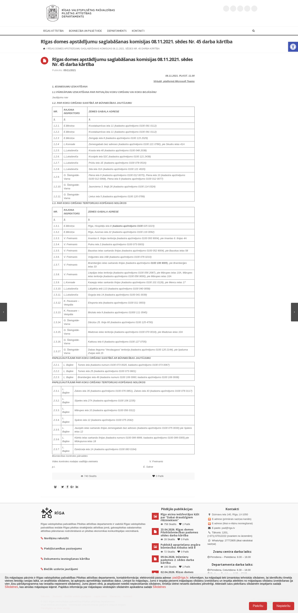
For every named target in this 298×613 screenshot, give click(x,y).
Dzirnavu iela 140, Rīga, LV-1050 (230, 514)
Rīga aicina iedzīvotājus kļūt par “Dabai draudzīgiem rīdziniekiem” (180, 517)
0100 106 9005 (159, 263)
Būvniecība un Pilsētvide (85, 30)
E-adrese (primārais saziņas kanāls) (231, 519)
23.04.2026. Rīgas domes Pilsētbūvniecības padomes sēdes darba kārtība (179, 532)
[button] (293, 47)
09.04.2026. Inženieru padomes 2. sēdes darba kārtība (177, 560)
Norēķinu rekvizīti (55, 538)
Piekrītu (258, 605)
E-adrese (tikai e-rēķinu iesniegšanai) (232, 523)
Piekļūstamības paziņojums (61, 548)
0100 (140, 225)
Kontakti (138, 30)
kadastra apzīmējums (125, 225)
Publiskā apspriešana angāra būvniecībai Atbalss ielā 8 (180, 546)
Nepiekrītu (283, 605)
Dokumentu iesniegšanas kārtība (67, 559)
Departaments (117, 30)
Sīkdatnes (11, 586)
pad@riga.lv (228, 528)
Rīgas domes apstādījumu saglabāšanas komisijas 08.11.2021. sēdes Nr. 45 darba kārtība (122, 61)
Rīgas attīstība (53, 30)
